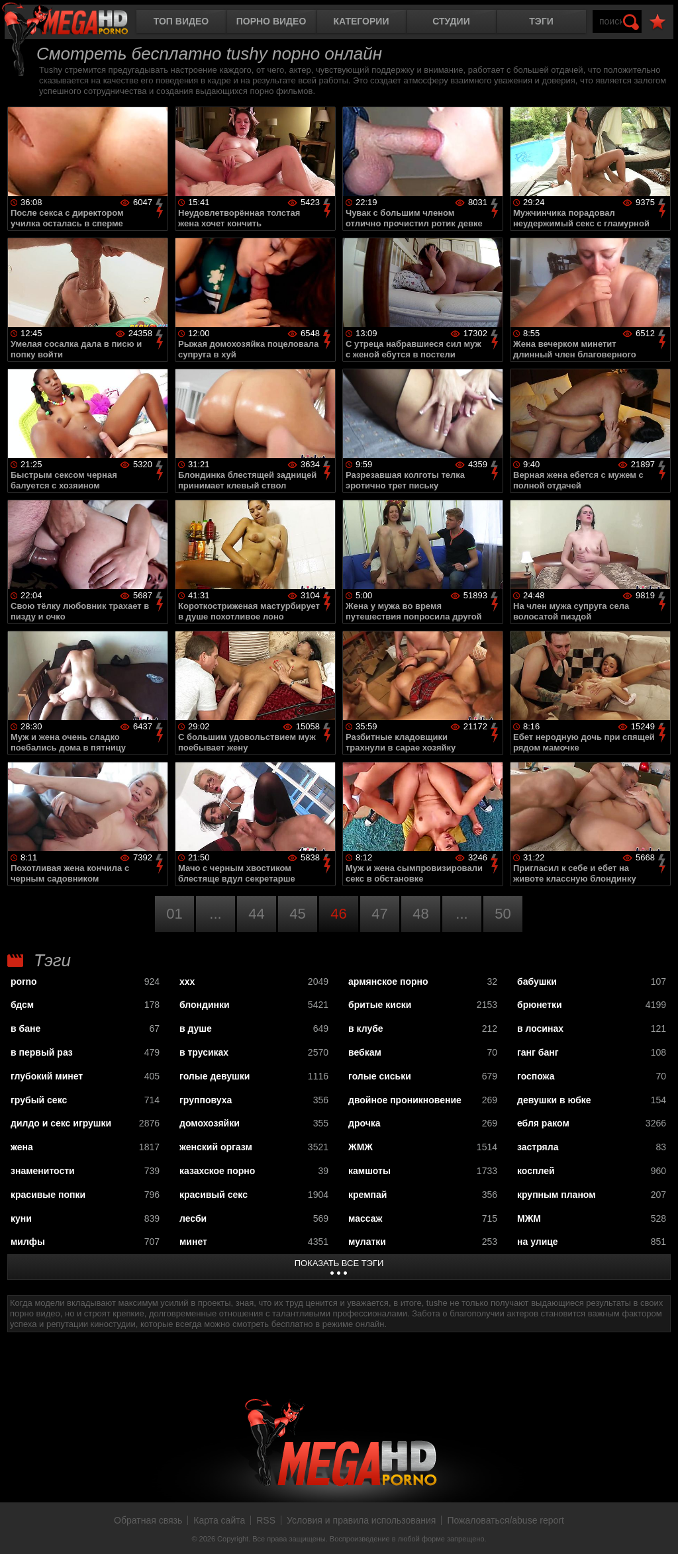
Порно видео (271, 21)
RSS (265, 1520)
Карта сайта (219, 1520)
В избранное (657, 22)
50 (502, 913)
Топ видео (181, 21)
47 (379, 913)
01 (174, 913)
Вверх (658, 1529)
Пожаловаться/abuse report (505, 1520)
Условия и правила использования (361, 1520)
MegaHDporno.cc (76, 23)
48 (420, 913)
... (215, 913)
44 (256, 913)
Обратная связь (148, 1520)
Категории (361, 21)
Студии (450, 21)
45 (297, 913)
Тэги (541, 21)
